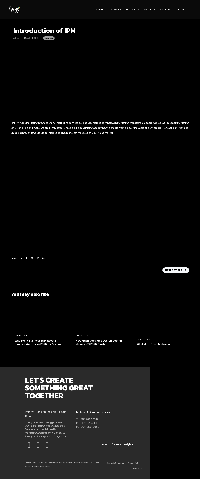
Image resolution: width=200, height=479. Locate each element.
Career (165, 9)
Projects (132, 9)
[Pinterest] (38, 258)
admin (16, 38)
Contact (181, 9)
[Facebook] (26, 258)
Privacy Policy (134, 463)
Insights (149, 9)
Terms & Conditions (115, 463)
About (100, 9)
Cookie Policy (135, 468)
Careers (116, 444)
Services (115, 9)
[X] (32, 258)
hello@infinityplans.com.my (93, 412)
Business (49, 38)
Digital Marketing (50, 133)
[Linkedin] (43, 258)
